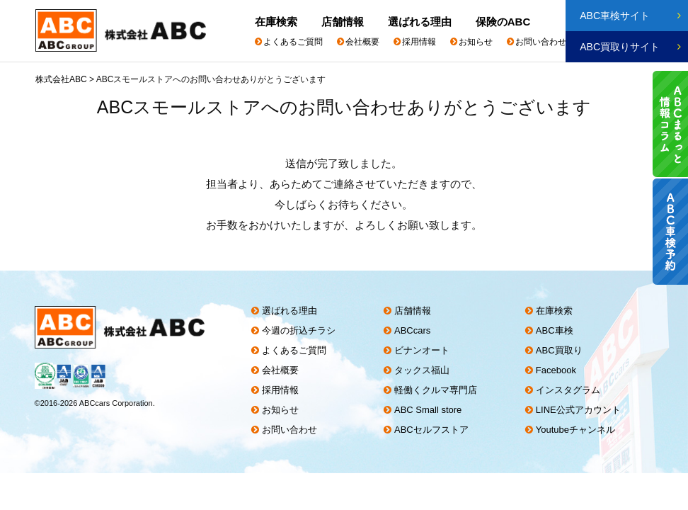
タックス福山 (423, 370)
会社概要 (362, 42)
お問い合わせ (540, 42)
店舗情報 (343, 22)
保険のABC (505, 22)
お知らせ (476, 42)
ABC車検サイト (615, 15)
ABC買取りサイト (620, 46)
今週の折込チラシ (299, 330)
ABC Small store (429, 409)
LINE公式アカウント (581, 409)
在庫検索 (276, 22)
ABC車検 (557, 330)
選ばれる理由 (421, 22)
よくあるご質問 (293, 42)
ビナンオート (423, 350)
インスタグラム (571, 390)
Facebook (559, 370)
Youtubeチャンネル (578, 429)
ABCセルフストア (433, 429)
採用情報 (419, 42)
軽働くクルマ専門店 (437, 390)
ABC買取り (562, 350)
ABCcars (414, 330)
